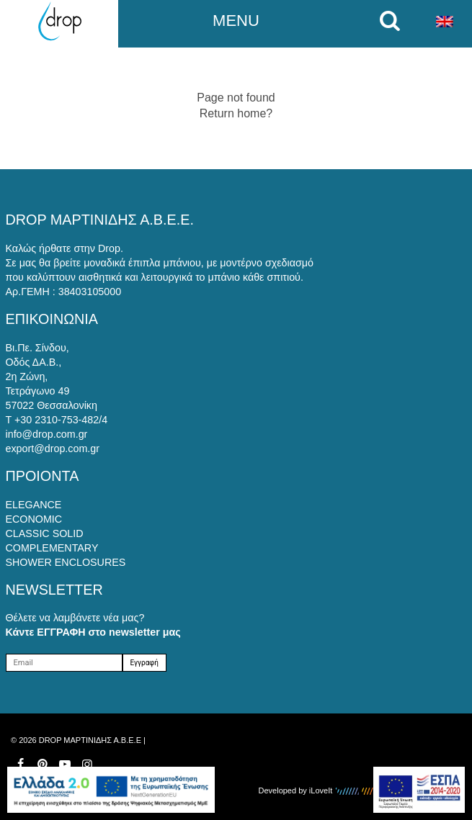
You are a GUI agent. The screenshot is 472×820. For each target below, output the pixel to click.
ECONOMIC (34, 519)
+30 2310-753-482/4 (60, 419)
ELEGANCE (34, 504)
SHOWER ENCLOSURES (66, 562)
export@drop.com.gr (53, 448)
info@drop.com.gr (47, 434)
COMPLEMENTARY (52, 548)
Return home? (236, 113)
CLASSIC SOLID (45, 533)
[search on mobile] (393, 21)
